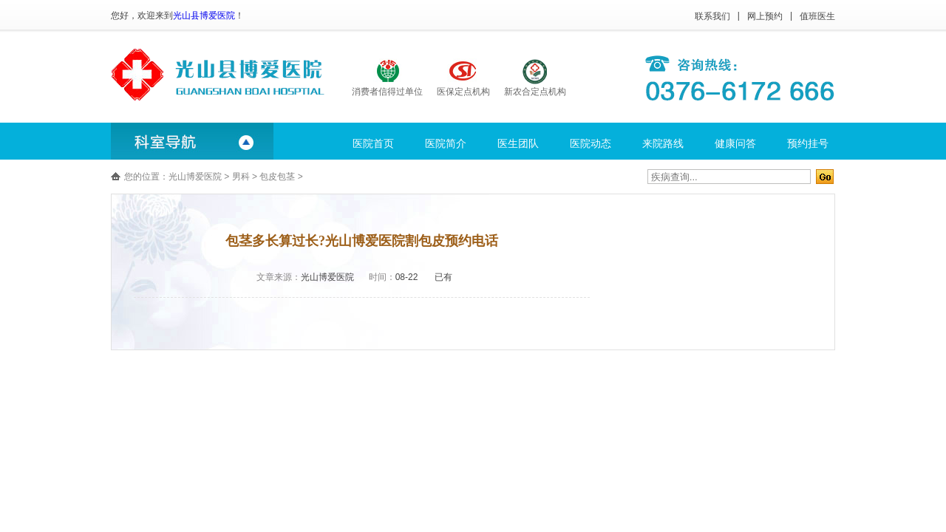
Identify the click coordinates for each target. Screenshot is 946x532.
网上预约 (765, 16)
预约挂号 (807, 143)
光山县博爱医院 (204, 15)
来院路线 (663, 143)
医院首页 (373, 143)
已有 (443, 277)
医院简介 (445, 143)
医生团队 (518, 143)
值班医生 (817, 16)
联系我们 (712, 16)
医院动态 (590, 143)
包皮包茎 (277, 176)
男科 (241, 176)
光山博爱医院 (195, 176)
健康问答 (735, 143)
